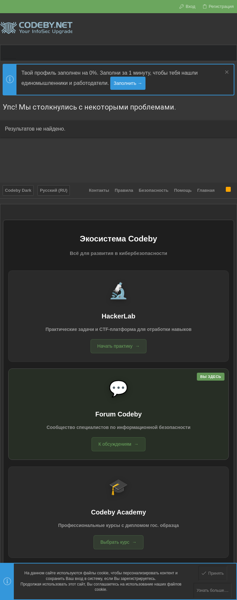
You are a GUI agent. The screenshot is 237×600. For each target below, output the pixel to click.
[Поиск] (232, 29)
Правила (124, 190)
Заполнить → (128, 83)
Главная (206, 190)
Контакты (99, 190)
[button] (9, 53)
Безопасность (154, 190)
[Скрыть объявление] (226, 72)
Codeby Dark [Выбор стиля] (18, 190)
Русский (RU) (53, 190)
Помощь (183, 190)
